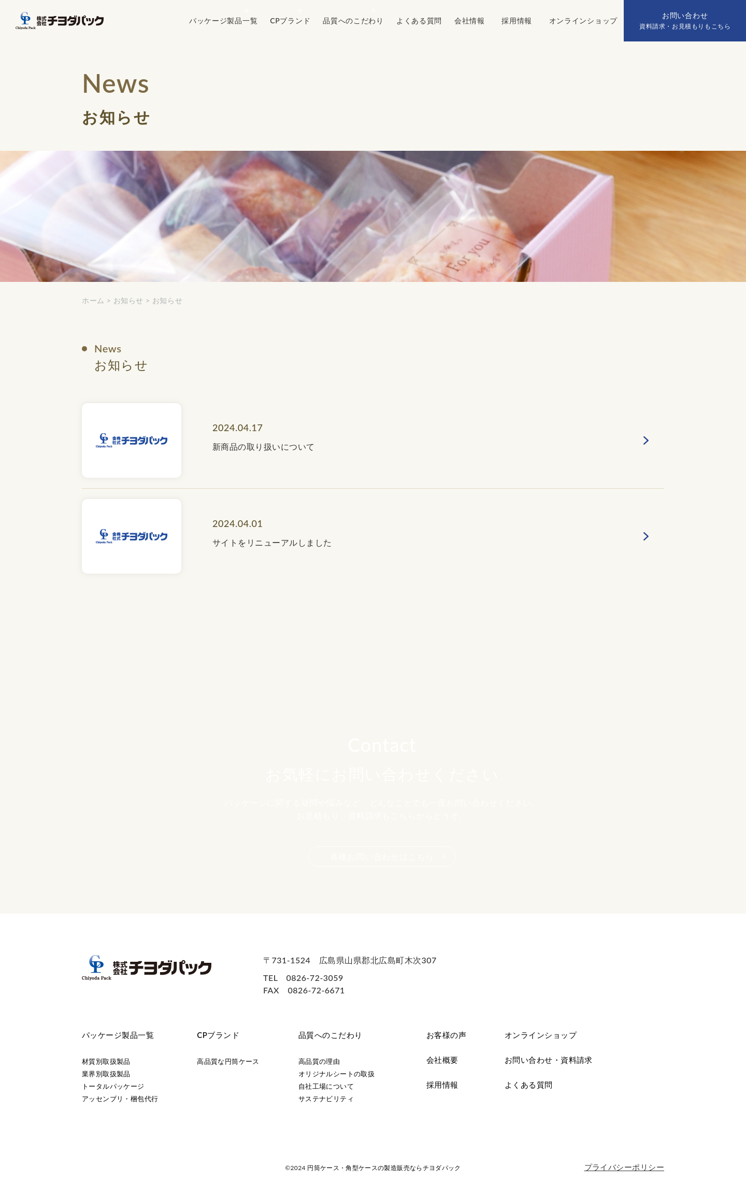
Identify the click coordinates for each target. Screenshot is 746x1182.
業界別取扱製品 (106, 1074)
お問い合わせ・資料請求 (549, 1059)
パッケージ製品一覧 (118, 1034)
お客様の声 (446, 1034)
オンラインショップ (541, 1034)
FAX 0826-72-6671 (304, 990)
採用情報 (442, 1084)
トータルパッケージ (113, 1086)
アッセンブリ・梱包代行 (120, 1098)
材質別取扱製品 (106, 1061)
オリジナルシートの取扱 (336, 1074)
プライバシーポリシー (624, 1167)
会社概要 (442, 1059)
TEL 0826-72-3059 (303, 977)
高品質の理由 (319, 1061)
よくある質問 (529, 1084)
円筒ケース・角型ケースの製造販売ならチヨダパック (384, 1168)
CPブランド (218, 1034)
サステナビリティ (326, 1098)
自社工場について (326, 1086)
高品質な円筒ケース (228, 1061)
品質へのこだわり (330, 1034)
